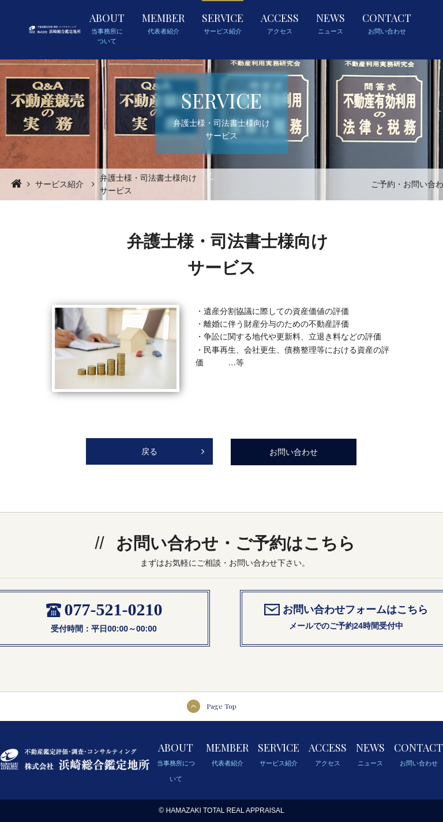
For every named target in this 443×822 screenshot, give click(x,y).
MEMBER (163, 23)
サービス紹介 (59, 184)
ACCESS (280, 23)
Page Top (221, 706)
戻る (173, 447)
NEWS (330, 23)
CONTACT (386, 23)
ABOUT (107, 29)
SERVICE (222, 23)
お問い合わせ (293, 452)
